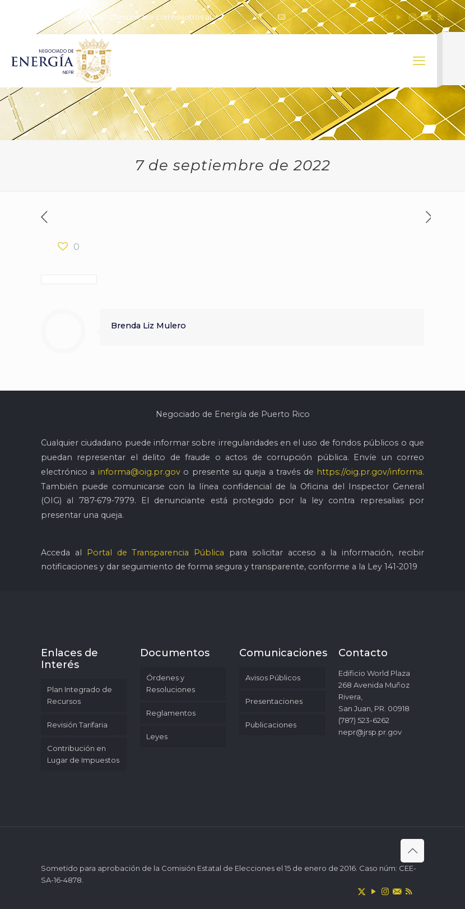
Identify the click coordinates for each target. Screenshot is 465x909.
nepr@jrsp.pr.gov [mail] (318, 16)
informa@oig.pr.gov (139, 472)
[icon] (426, 17)
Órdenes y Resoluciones (170, 683)
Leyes (157, 736)
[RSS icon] (440, 17)
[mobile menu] (419, 61)
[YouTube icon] (398, 17)
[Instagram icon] (412, 17)
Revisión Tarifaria (77, 724)
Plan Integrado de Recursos (79, 695)
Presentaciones (274, 701)
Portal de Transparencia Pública (156, 553)
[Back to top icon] (412, 850)
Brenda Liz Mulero (148, 326)
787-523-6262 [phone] (248, 16)
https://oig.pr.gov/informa (369, 472)
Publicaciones (270, 724)
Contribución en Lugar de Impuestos (83, 754)
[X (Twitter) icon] (384, 17)
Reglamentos (171, 712)
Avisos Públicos (272, 677)
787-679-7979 (106, 500)
